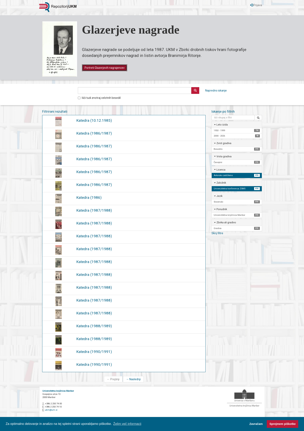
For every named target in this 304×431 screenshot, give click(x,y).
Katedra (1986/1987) (94, 133)
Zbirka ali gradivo (226, 222)
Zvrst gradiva (223, 143)
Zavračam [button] (256, 423)
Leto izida (222, 124)
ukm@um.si (51, 410)
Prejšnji (113, 379)
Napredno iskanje (216, 90)
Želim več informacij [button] (127, 423)
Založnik (221, 182)
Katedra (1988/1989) (94, 326)
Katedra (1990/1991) (94, 351)
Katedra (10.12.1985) (94, 120)
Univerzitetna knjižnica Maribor (58, 391)
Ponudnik (221, 209)
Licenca (220, 169)
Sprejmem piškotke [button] (283, 423)
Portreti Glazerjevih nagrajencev (105, 67)
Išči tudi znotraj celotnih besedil (99, 97)
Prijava (256, 5)
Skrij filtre (217, 233)
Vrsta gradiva (224, 156)
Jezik (219, 195)
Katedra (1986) (89, 197)
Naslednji (133, 379)
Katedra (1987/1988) (94, 210)
